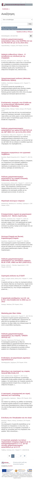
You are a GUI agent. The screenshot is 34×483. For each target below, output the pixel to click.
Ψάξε (30, 24)
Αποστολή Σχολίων (18, 464)
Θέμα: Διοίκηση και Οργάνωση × (9, 27)
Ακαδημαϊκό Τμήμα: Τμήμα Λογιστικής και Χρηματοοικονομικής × (16, 29)
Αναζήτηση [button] (6, 9)
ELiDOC (10, 466)
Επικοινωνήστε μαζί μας (20, 462)
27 (21, 456)
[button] (20, 2)
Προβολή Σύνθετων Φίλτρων (25, 31)
